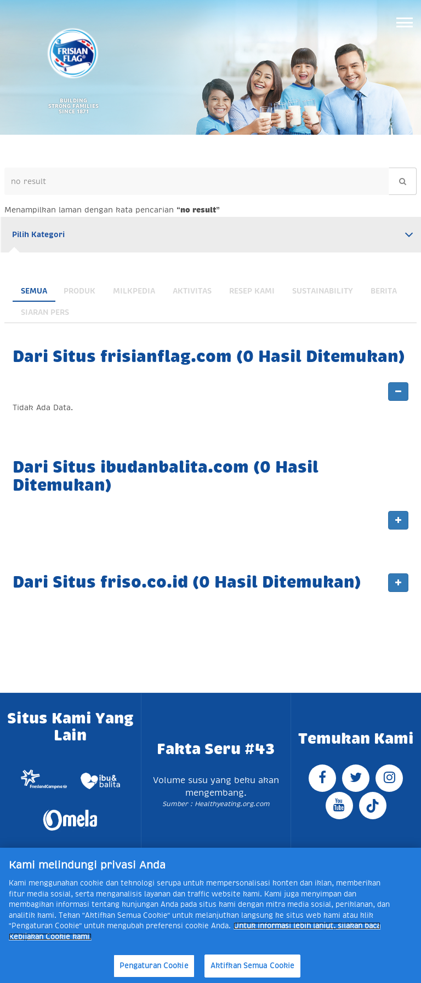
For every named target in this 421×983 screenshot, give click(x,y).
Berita (384, 291)
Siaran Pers (45, 312)
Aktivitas (192, 291)
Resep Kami (252, 291)
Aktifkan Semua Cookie (252, 965)
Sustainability (322, 291)
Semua (34, 291)
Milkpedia (134, 291)
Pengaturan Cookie (154, 965)
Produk (79, 291)
